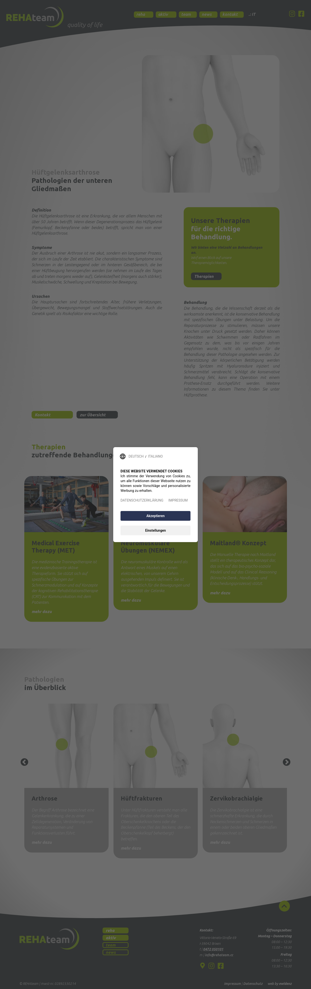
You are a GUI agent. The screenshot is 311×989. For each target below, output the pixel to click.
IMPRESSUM (178, 500)
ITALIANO (155, 456)
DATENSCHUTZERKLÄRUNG (142, 500)
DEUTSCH (136, 456)
